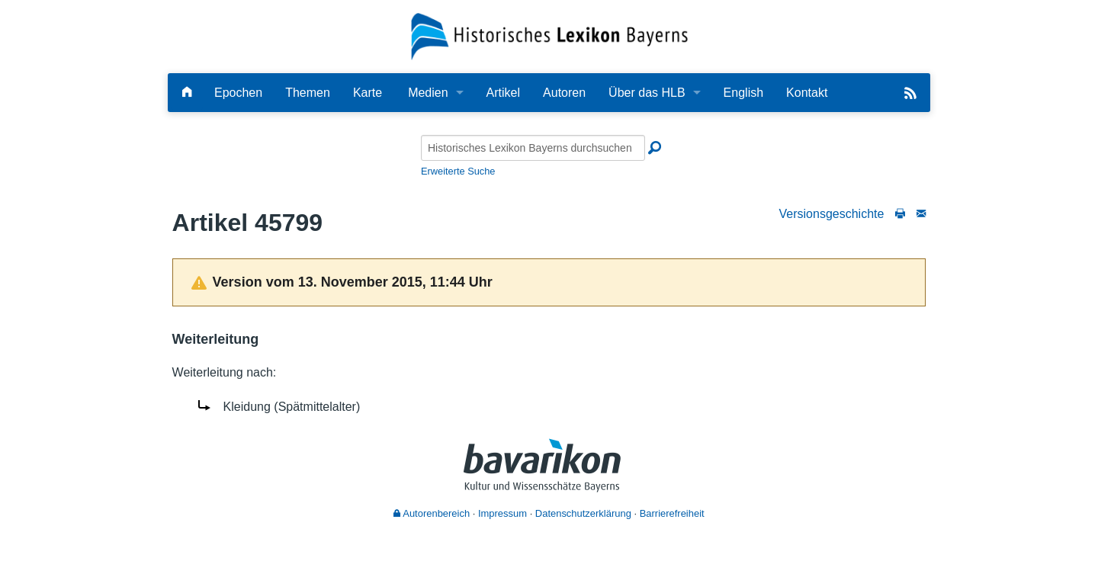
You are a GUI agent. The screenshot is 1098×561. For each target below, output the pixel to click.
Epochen (238, 92)
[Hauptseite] (187, 92)
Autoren (564, 92)
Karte (367, 92)
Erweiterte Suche (458, 171)
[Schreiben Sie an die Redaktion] (921, 213)
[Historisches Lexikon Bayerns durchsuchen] (533, 148)
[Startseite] (549, 35)
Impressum (502, 513)
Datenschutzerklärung (583, 513)
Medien (428, 92)
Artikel (503, 92)
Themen (307, 92)
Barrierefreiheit (672, 513)
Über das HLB (646, 92)
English (743, 92)
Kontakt (806, 92)
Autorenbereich (431, 513)
